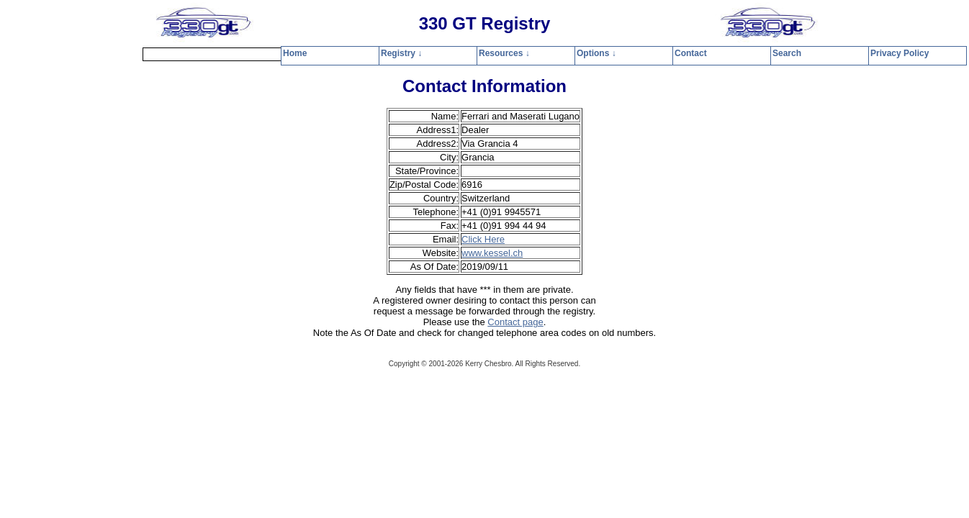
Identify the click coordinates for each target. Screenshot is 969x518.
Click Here (483, 239)
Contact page (515, 322)
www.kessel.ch (492, 252)
